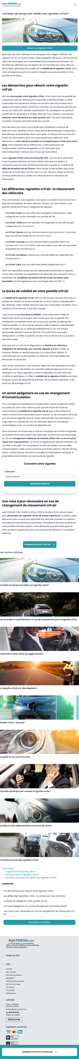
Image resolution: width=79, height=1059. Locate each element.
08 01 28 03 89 (14, 1012)
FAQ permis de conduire (15, 981)
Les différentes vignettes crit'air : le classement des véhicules (34, 896)
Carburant (9, 471)
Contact (9, 969)
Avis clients (10, 990)
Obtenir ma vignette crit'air (39, 48)
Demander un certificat (39, 922)
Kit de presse (11, 993)
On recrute (10, 987)
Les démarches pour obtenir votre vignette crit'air (28, 890)
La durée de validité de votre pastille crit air (25, 901)
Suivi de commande (13, 975)
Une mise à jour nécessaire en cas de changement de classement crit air (39, 913)
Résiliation (10, 978)
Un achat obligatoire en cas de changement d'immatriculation (35, 906)
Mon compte (11, 972)
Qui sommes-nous (13, 984)
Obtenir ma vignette (40, 484)
